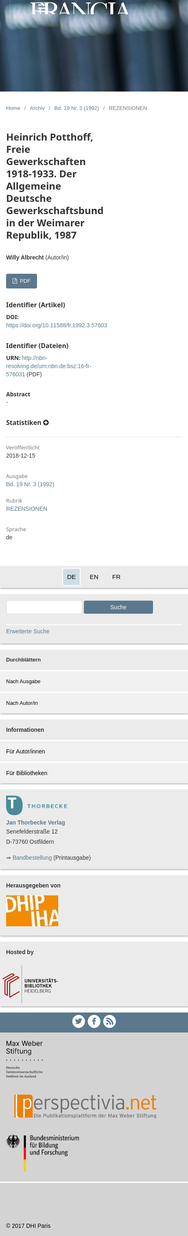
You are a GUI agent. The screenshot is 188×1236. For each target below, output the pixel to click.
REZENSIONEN (26, 508)
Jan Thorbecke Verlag (35, 822)
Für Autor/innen (25, 751)
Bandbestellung (32, 857)
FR (116, 576)
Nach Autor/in (22, 703)
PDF (24, 281)
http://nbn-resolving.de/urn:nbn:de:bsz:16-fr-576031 (48, 366)
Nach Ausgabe (23, 681)
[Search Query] (44, 607)
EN (94, 576)
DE (71, 576)
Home (13, 108)
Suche (118, 607)
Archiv (37, 108)
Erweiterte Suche (28, 631)
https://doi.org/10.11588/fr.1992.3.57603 (56, 325)
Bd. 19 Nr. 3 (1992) (77, 108)
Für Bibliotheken (26, 773)
